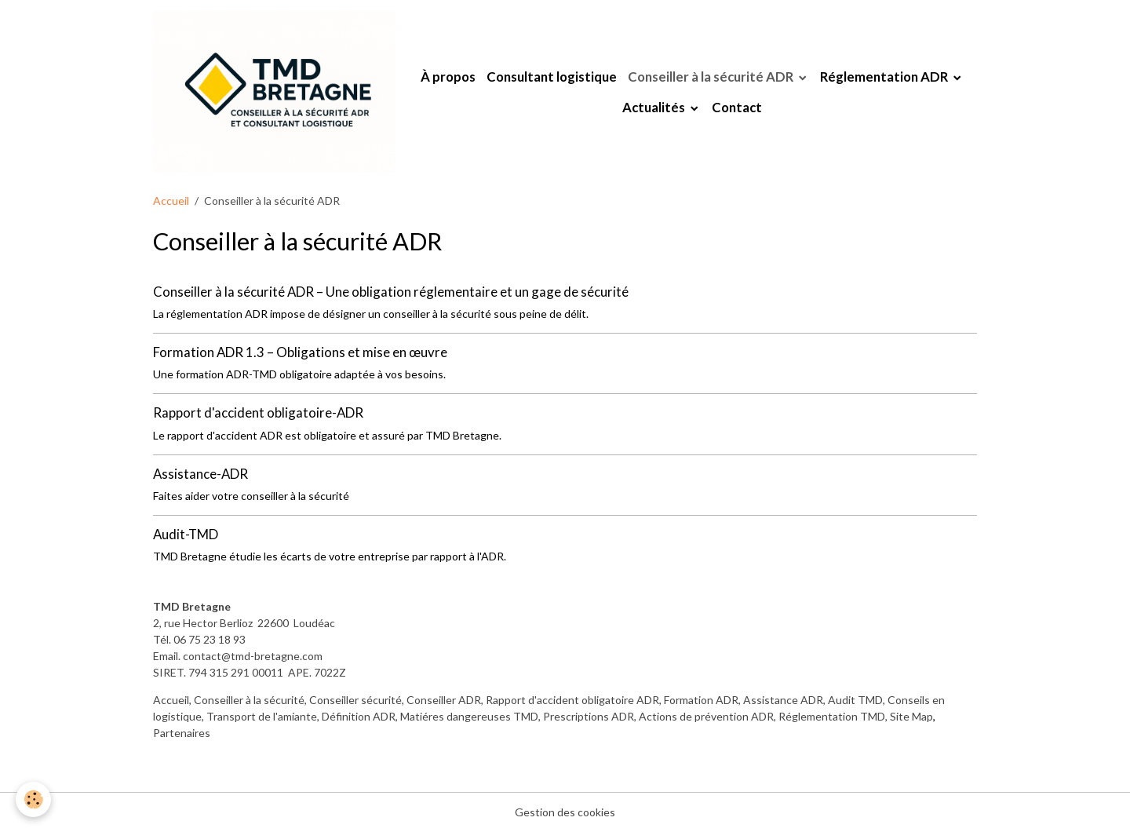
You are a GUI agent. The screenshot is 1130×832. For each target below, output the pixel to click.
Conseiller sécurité (355, 699)
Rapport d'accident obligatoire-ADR (258, 412)
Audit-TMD (185, 534)
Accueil (171, 200)
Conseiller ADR (443, 699)
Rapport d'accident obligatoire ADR (572, 699)
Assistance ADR (783, 699)
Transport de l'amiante (261, 716)
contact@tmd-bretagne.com (253, 655)
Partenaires (181, 732)
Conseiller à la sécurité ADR (712, 76)
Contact (737, 107)
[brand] (274, 92)
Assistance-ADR (200, 473)
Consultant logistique (552, 76)
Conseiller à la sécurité (249, 699)
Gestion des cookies (565, 812)
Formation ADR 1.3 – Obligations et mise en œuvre (300, 352)
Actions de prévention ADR (706, 716)
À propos (448, 76)
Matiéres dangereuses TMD (469, 716)
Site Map (911, 716)
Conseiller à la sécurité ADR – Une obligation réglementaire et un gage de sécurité (391, 291)
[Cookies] (33, 799)
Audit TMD (855, 699)
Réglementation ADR (885, 76)
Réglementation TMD (831, 716)
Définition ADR (359, 716)
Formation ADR (701, 699)
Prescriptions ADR (588, 716)
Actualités (654, 107)
